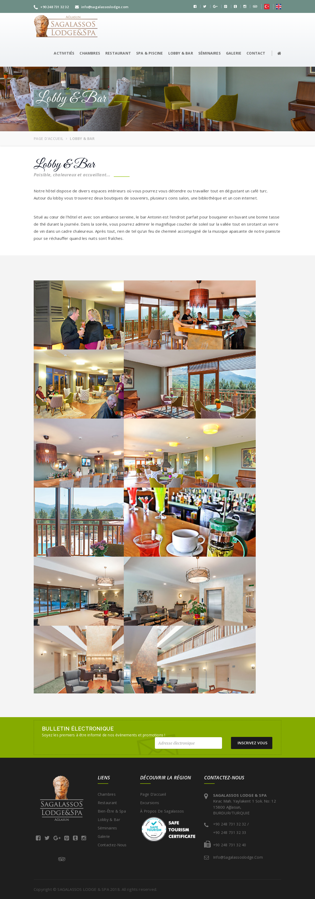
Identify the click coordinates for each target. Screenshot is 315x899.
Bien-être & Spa (112, 811)
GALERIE (233, 53)
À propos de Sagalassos (162, 811)
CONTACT (256, 53)
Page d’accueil (153, 794)
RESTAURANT (118, 53)
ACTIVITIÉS (64, 53)
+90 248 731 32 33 (229, 832)
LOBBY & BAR (180, 53)
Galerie (104, 836)
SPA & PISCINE (149, 53)
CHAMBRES (90, 53)
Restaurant (107, 802)
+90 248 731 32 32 (51, 6)
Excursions (149, 802)
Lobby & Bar (109, 819)
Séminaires (107, 827)
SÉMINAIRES (209, 53)
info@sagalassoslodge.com (101, 6)
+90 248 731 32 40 (229, 844)
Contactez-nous (112, 844)
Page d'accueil (48, 138)
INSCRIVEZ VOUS (253, 742)
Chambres (107, 794)
